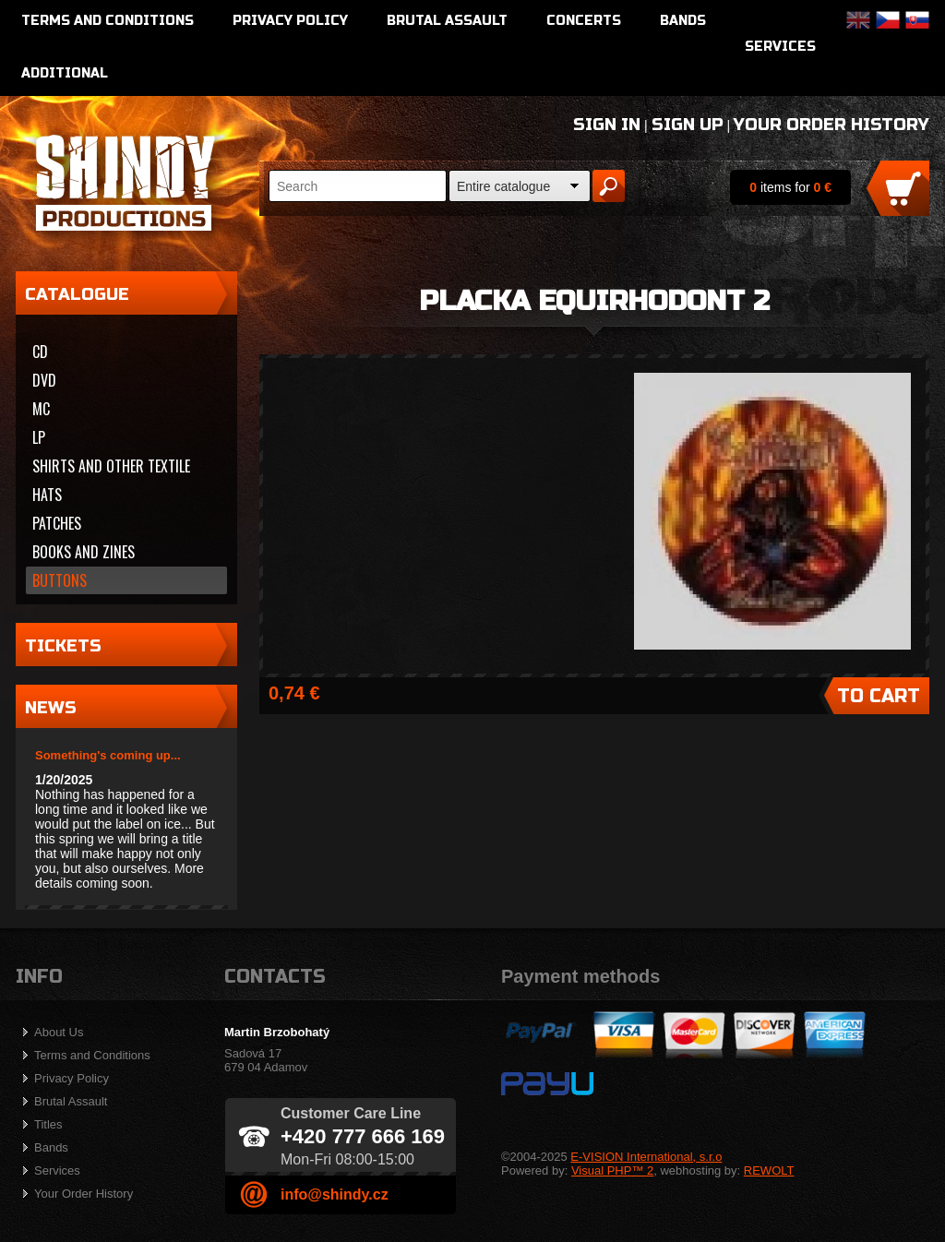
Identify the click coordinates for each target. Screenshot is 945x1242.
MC (41, 409)
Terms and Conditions (107, 21)
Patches (56, 523)
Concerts (583, 21)
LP (38, 437)
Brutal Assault (447, 21)
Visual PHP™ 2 (612, 1170)
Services (780, 46)
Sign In (606, 124)
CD (40, 351)
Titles (48, 1124)
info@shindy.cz (335, 1194)
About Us (58, 1032)
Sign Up (688, 124)
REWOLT (769, 1170)
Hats (47, 495)
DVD (44, 380)
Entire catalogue (503, 186)
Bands (683, 21)
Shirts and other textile (111, 466)
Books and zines (83, 552)
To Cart (878, 696)
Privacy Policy (290, 21)
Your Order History (831, 124)
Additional (64, 73)
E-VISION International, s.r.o (646, 1157)
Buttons (59, 580)
